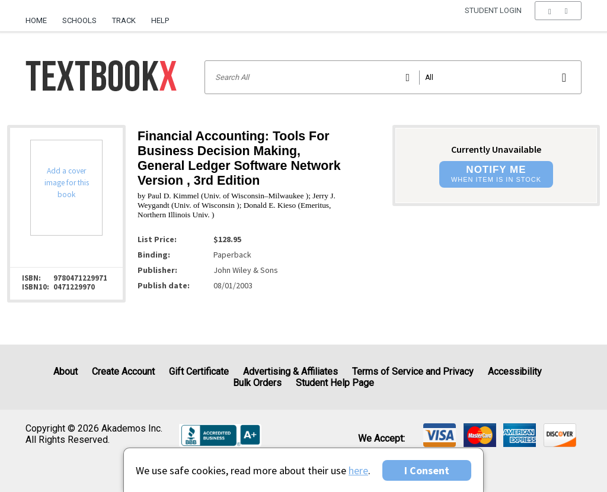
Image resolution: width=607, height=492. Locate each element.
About (65, 371)
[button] (558, 20)
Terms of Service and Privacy (413, 371)
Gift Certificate (199, 371)
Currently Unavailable (496, 149)
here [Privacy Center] (358, 470)
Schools (79, 20)
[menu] (558, 20)
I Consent (426, 470)
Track (124, 20)
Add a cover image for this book (66, 183)
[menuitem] (40, 16)
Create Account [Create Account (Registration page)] (123, 371)
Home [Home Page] (36, 20)
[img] (439, 435)
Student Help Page (335, 382)
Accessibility (515, 371)
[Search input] (393, 77)
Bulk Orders (257, 382)
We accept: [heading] (381, 438)
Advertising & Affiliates (290, 371)
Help (160, 20)
